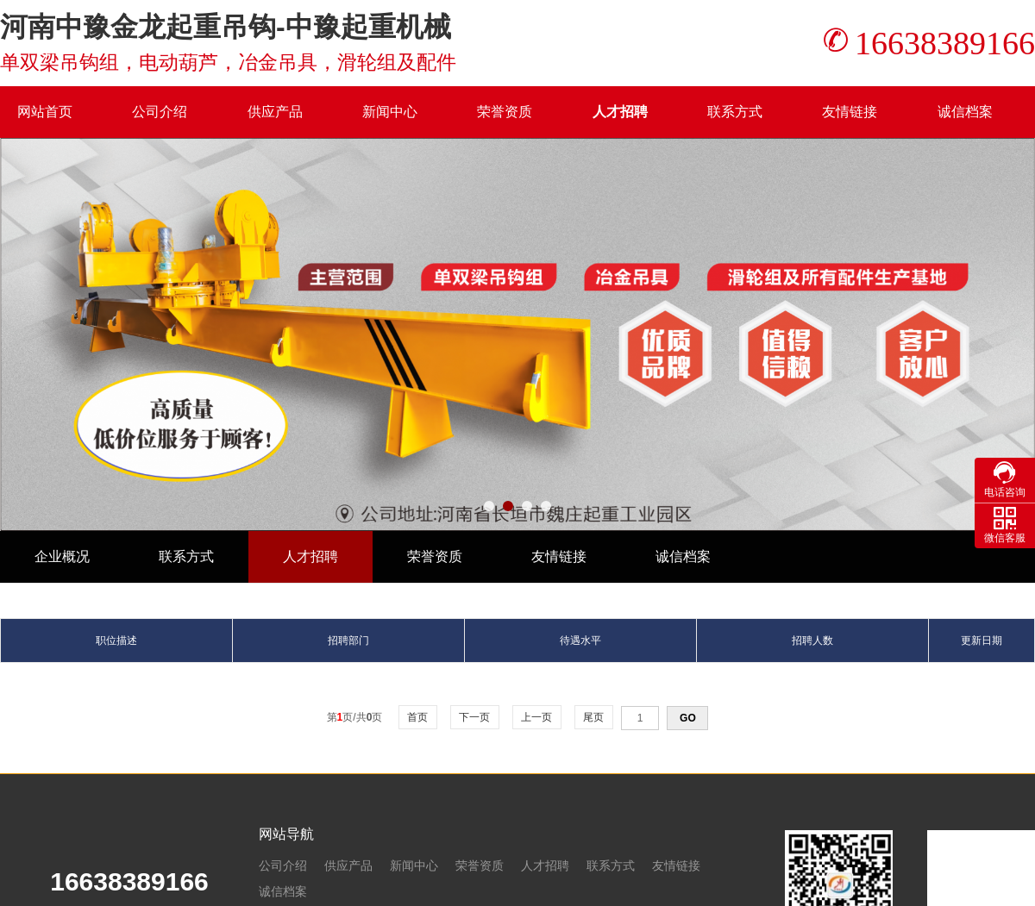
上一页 (536, 717)
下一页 (474, 717)
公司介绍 (159, 111)
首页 (418, 717)
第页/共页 (355, 717)
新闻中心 (389, 111)
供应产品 (275, 111)
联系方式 (734, 111)
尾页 (593, 717)
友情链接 (849, 111)
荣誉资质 (504, 111)
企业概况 (62, 556)
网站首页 (44, 111)
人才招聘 (620, 111)
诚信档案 (965, 111)
